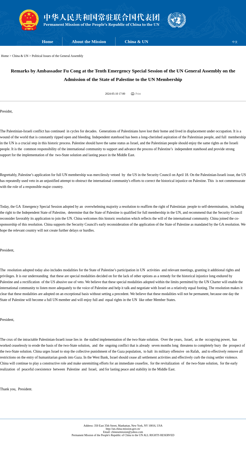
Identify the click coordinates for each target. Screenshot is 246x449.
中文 (235, 41)
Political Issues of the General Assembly (57, 56)
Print (138, 93)
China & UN (136, 41)
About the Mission (89, 41)
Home (47, 41)
